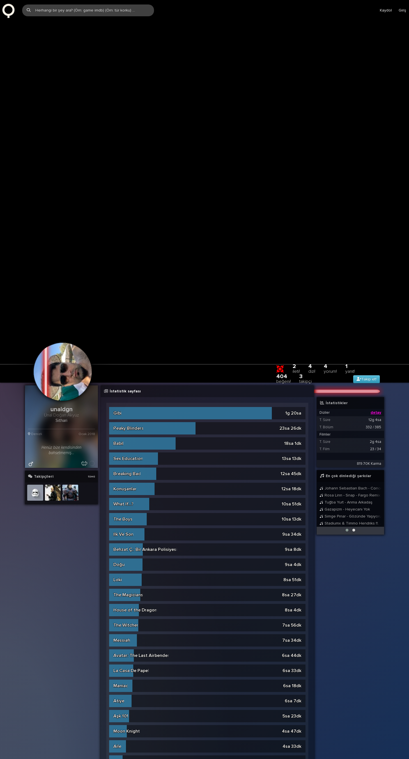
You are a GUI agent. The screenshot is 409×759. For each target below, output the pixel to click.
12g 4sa (375, 246)
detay (376, 239)
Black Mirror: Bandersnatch (141, 754)
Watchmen (124, 739)
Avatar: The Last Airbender (141, 482)
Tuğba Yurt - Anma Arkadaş (346, 328)
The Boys (122, 345)
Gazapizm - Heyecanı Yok (345, 335)
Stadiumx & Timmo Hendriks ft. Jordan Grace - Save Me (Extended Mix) (350, 349)
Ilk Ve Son (123, 361)
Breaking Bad (127, 300)
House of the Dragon (135, 436)
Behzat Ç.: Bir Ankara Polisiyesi (145, 376)
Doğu (119, 391)
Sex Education (128, 285)
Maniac (120, 512)
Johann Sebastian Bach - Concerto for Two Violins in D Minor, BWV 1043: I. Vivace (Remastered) (350, 314)
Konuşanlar (125, 315)
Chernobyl (123, 709)
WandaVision (126, 724)
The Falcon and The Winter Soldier (149, 663)
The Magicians (128, 421)
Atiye (118, 527)
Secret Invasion (129, 603)
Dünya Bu (123, 694)
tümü (91, 303)
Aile (117, 573)
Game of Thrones (131, 618)
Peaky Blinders (128, 254)
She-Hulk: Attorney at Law (140, 633)
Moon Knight (126, 557)
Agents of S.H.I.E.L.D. (135, 679)
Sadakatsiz (124, 588)
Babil (118, 270)
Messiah (121, 467)
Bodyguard (124, 648)
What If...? (123, 330)
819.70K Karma (369, 290)
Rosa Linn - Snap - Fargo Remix (350, 321)
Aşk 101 (120, 542)
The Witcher (125, 451)
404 (283, 204)
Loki (117, 406)
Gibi (117, 239)
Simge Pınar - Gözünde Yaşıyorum (350, 342)
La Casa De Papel (131, 497)
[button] (347, 356)
